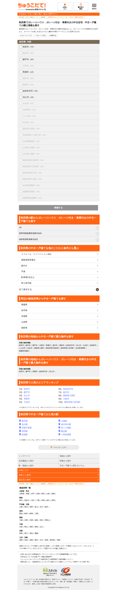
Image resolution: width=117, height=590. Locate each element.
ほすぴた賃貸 (44, 546)
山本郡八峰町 (32, 154)
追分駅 (23, 424)
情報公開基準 (46, 557)
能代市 (29, 53)
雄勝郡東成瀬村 (33, 198)
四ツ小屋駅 (64, 428)
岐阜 (26, 513)
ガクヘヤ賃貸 (66, 546)
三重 (36, 513)
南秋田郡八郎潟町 (34, 166)
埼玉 (32, 500)
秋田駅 (23, 431)
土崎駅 (62, 421)
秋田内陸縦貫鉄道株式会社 (30, 233)
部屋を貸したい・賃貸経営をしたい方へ (34, 562)
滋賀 (36, 520)
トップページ (24, 456)
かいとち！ (88, 546)
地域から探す (65, 456)
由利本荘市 (31, 91)
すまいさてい (37, 548)
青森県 (24, 305)
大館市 (29, 66)
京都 (31, 520)
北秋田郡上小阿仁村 (35, 135)
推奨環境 (53, 559)
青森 (27, 494)
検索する (58, 208)
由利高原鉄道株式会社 (28, 239)
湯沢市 (29, 78)
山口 (41, 527)
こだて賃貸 (55, 546)
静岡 (31, 513)
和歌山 (47, 520)
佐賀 (26, 540)
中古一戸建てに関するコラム (72, 465)
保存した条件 (25, 475)
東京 (21, 500)
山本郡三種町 (32, 147)
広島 (21, 527)
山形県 (24, 322)
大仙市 (29, 103)
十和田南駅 (64, 434)
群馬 (53, 500)
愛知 (21, 513)
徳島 (21, 533)
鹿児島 (52, 540)
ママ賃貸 (34, 546)
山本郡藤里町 (32, 141)
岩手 (32, 494)
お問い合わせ (24, 554)
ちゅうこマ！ (78, 546)
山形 (48, 494)
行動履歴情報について (67, 554)
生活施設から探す (26, 461)
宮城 (38, 494)
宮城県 (24, 316)
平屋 (23, 271)
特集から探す (65, 461)
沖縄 (58, 540)
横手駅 (23, 421)
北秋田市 (30, 110)
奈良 (41, 520)
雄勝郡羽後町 (32, 192)
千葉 (38, 500)
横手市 (29, 59)
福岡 (21, 540)
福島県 (24, 328)
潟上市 (29, 97)
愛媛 (36, 533)
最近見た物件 (25, 480)
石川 (41, 507)
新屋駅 (23, 434)
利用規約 (35, 554)
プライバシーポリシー (48, 554)
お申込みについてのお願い (29, 557)
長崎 (31, 540)
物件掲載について (65, 559)
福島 (53, 494)
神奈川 (26, 500)
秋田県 (43, 17)
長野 (31, 507)
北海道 (21, 494)
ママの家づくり (25, 548)
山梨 (21, 507)
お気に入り (24, 470)
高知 (31, 533)
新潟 (26, 507)
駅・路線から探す (26, 465)
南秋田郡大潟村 (33, 179)
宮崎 (46, 540)
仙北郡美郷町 (32, 185)
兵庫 (26, 520)
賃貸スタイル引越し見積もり (55, 548)
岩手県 (24, 310)
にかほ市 (30, 116)
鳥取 (31, 527)
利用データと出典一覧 (81, 562)
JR (20, 227)
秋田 (43, 494)
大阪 (21, 520)
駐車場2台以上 (27, 277)
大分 (41, 540)
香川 (26, 533)
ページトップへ (60, 447)
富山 (36, 507)
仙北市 (29, 122)
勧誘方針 (44, 559)
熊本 (36, 540)
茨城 (43, 500)
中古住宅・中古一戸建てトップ (28, 17)
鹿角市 (29, 84)
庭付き (24, 266)
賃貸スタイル (24, 546)
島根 (36, 527)
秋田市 (29, 47)
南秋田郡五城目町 (34, 160)
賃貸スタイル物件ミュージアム (61, 562)
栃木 (48, 500)
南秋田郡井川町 (33, 173)
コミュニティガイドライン (29, 559)
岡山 (26, 527)
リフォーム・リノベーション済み (36, 254)
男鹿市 (29, 72)
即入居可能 (26, 283)
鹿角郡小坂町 (32, 129)
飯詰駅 (62, 431)
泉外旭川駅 (64, 424)
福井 (46, 507)
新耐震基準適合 (28, 260)
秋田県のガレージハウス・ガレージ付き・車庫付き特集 (65, 17)
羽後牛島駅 (25, 428)
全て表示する (25, 289)
